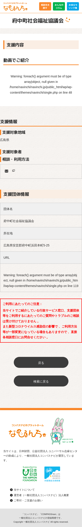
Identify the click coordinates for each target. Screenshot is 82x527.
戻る (41, 363)
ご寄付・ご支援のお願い (28, 500)
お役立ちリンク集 (72, 6)
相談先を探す (45, 6)
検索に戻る (41, 381)
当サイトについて (24, 489)
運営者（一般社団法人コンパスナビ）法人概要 (41, 495)
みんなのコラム (59, 6)
